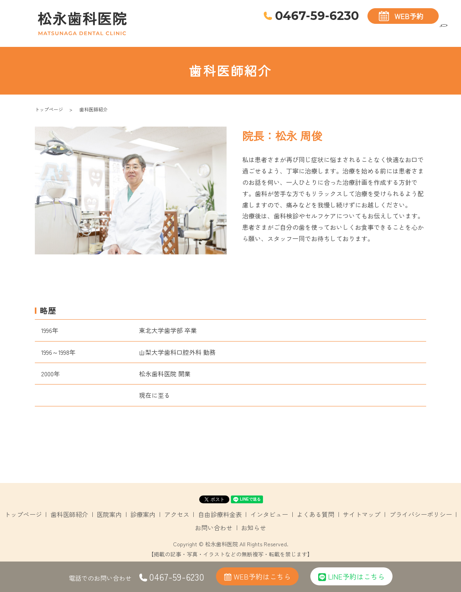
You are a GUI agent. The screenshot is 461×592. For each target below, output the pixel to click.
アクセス (376, 31)
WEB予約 (408, 16)
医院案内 (315, 31)
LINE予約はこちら (351, 576)
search (443, 32)
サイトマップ (361, 514)
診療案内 (345, 31)
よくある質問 (315, 514)
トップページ (236, 31)
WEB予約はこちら (257, 576)
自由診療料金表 (415, 31)
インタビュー (269, 514)
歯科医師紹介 (278, 31)
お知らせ (253, 527)
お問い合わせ (213, 527)
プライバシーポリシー (420, 514)
